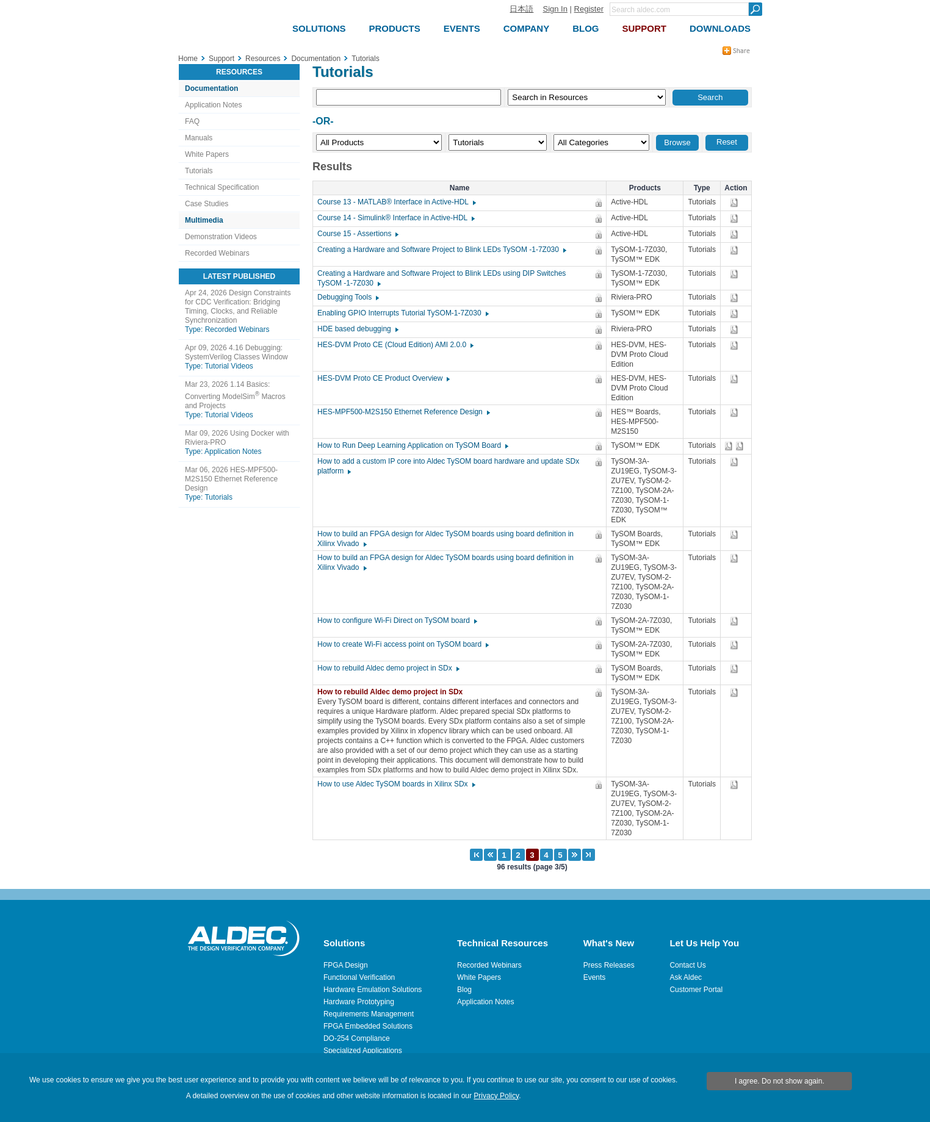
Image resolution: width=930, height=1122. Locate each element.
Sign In (554, 8)
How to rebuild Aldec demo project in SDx (387, 668)
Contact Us (687, 965)
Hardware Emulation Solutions (372, 989)
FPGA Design (345, 965)
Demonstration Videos (221, 236)
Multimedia (204, 220)
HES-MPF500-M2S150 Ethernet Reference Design (403, 412)
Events (594, 977)
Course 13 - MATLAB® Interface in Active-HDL (396, 202)
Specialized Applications (362, 1050)
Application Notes (213, 105)
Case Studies (206, 204)
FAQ (192, 121)
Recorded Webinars (217, 253)
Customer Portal (696, 989)
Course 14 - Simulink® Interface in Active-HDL (395, 218)
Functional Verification (359, 977)
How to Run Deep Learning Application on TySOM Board (412, 445)
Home (188, 58)
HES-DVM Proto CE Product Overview (383, 378)
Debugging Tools (347, 297)
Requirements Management (368, 1014)
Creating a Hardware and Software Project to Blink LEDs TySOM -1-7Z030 (441, 249)
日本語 (521, 8)
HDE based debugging (357, 329)
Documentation (211, 88)
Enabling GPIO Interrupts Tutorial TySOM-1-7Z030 (402, 313)
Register (589, 8)
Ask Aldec (685, 977)
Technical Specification (222, 187)
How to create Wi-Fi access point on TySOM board (402, 644)
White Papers (207, 154)
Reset (726, 141)
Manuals (198, 138)
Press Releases (609, 965)
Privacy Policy (496, 1095)
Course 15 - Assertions (357, 233)
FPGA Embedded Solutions (368, 1026)
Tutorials (199, 171)
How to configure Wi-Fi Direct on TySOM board (396, 620)
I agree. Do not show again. (779, 1081)
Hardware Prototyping (358, 1002)
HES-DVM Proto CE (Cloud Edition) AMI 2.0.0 (394, 344)
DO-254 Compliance (356, 1038)
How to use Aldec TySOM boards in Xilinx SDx (395, 784)
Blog (464, 989)
